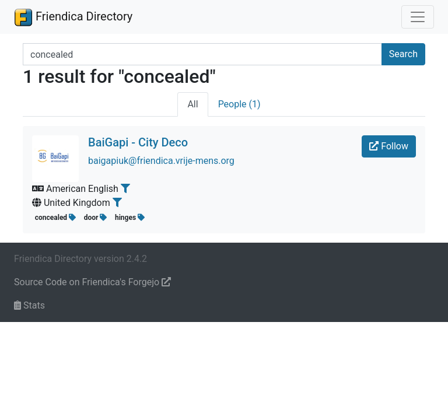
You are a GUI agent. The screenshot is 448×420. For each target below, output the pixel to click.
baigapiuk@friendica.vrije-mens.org (161, 160)
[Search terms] (202, 54)
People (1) (239, 104)
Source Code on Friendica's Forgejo (92, 282)
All (192, 104)
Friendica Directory (73, 17)
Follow (388, 146)
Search (403, 54)
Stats (29, 305)
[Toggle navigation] (417, 17)
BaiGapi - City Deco (138, 142)
